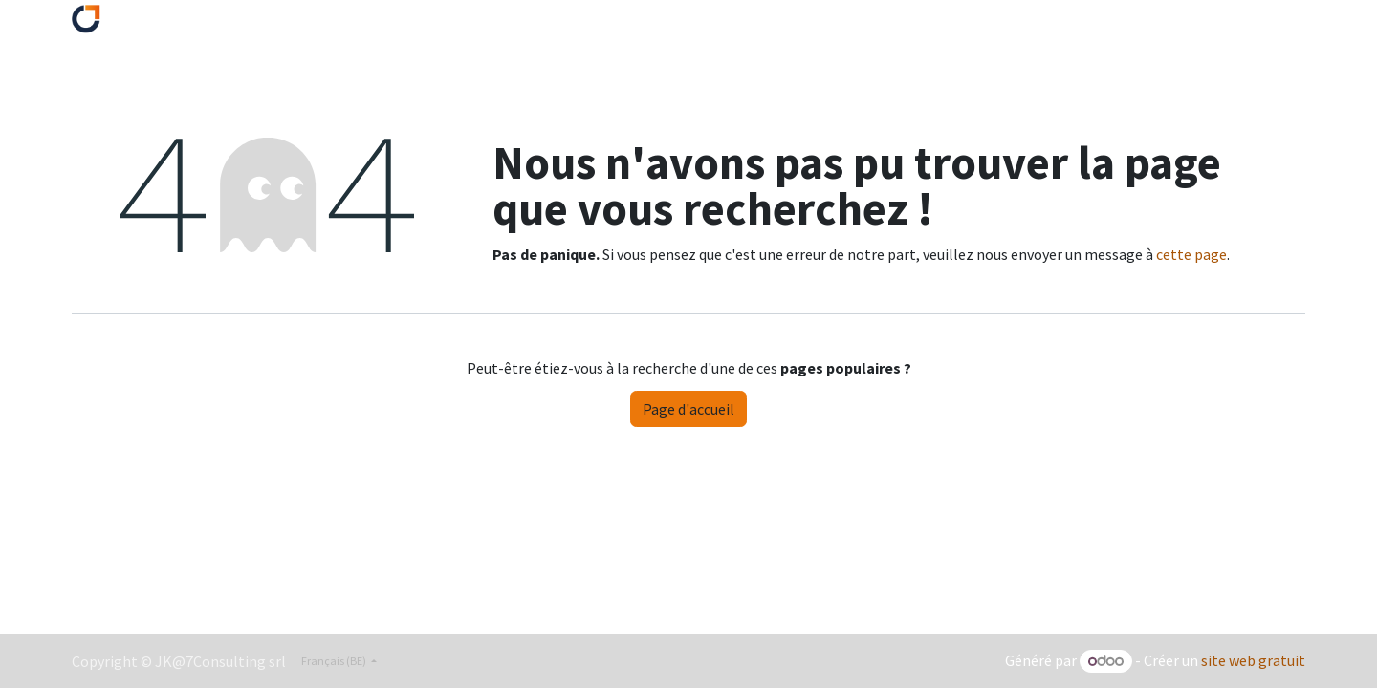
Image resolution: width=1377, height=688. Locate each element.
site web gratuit (1253, 660)
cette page (1191, 254)
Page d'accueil (688, 409)
